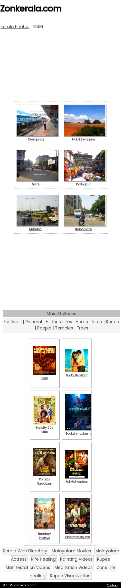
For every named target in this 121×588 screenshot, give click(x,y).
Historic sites (59, 322)
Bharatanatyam (77, 535)
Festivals (13, 322)
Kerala (112, 322)
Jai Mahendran (76, 479)
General (33, 322)
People (44, 328)
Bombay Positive (44, 534)
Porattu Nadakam (44, 479)
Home (82, 322)
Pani (44, 376)
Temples (64, 328)
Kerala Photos (14, 27)
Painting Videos (76, 559)
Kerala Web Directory (25, 551)
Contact (112, 585)
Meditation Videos (74, 567)
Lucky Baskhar (76, 373)
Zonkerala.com (30, 8)
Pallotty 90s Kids (44, 427)
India (97, 322)
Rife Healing (43, 559)
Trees (82, 328)
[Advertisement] (61, 66)
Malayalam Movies (71, 551)
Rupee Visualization (70, 576)
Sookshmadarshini (79, 431)
